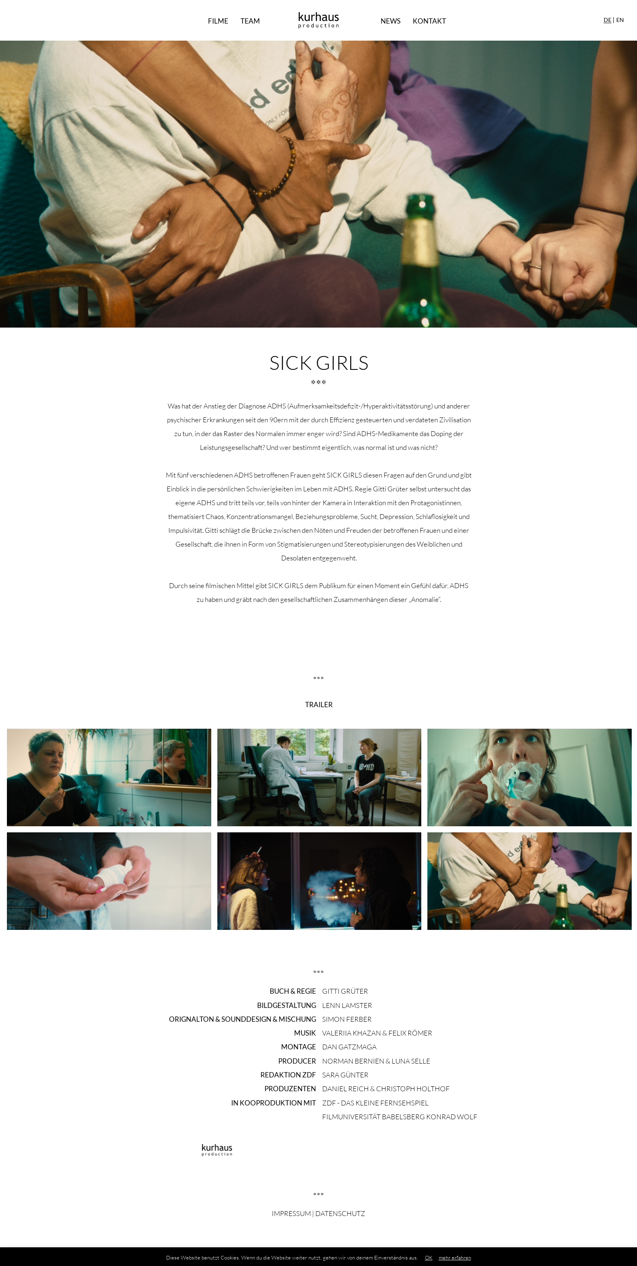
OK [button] (429, 1257)
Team (250, 21)
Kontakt (429, 21)
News (391, 21)
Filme (218, 21)
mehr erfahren (455, 1257)
